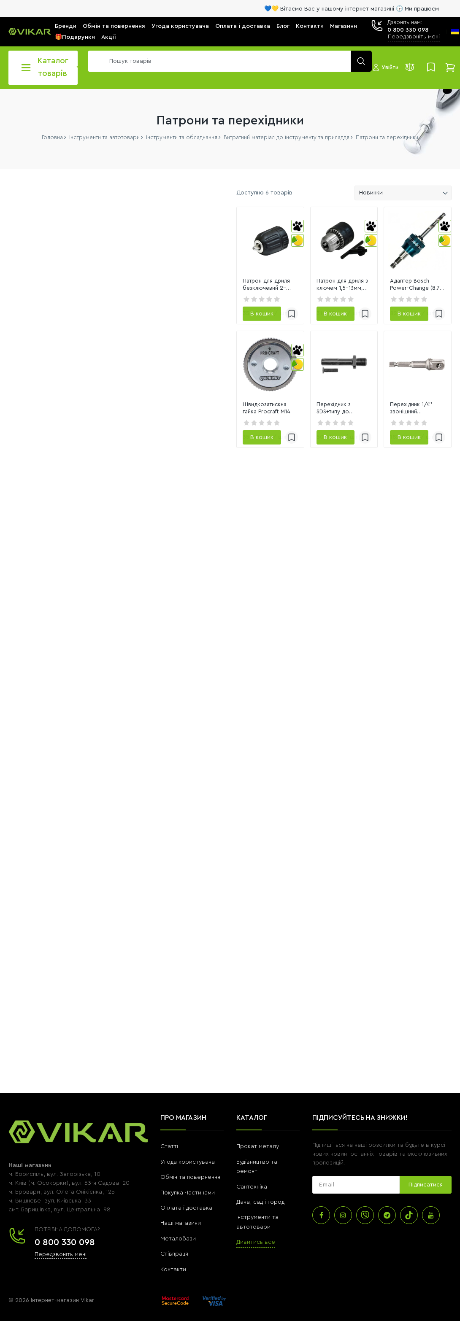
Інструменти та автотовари (257, 1209)
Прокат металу (257, 1134)
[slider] (12, 490)
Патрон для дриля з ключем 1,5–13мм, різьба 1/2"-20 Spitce (296, 316)
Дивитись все (255, 1229)
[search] (228, 61)
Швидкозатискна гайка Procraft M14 (180, 471)
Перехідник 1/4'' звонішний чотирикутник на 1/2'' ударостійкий (395, 472)
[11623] (94, 470)
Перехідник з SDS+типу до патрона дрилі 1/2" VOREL (290, 471)
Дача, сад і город (260, 1189)
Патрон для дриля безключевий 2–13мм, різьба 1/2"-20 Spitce (188, 316)
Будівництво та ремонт (256, 1153)
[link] (191, 256)
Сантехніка (251, 1174)
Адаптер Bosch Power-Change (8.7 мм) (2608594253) (401, 316)
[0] (28, 470)
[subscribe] (356, 1172)
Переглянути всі (29, 623)
